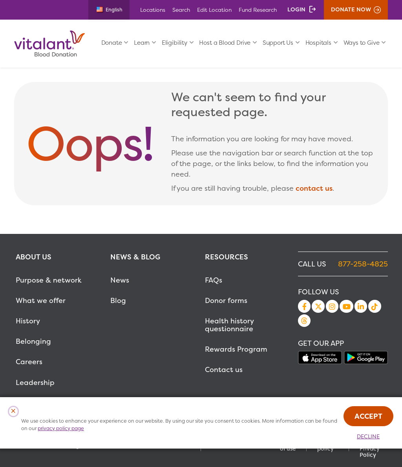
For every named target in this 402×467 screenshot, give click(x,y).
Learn (142, 42)
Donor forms (226, 300)
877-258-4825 (363, 264)
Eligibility (174, 42)
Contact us (224, 369)
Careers (29, 362)
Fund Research (258, 9)
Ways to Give (362, 42)
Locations (152, 9)
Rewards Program (236, 349)
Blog (118, 300)
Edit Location (214, 9)
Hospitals (318, 42)
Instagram (332, 306)
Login (296, 9)
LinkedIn (360, 306)
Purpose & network (49, 280)
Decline (368, 436)
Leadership (35, 382)
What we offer (41, 300)
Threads (304, 320)
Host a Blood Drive (224, 42)
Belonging (33, 341)
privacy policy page (61, 428)
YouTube (346, 306)
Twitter (318, 306)
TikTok (374, 306)
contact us (314, 188)
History (28, 321)
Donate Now (351, 9)
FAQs (213, 280)
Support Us (278, 42)
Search (181, 9)
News (119, 280)
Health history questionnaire (229, 325)
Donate (111, 42)
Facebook (304, 306)
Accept (368, 416)
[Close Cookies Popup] (13, 411)
